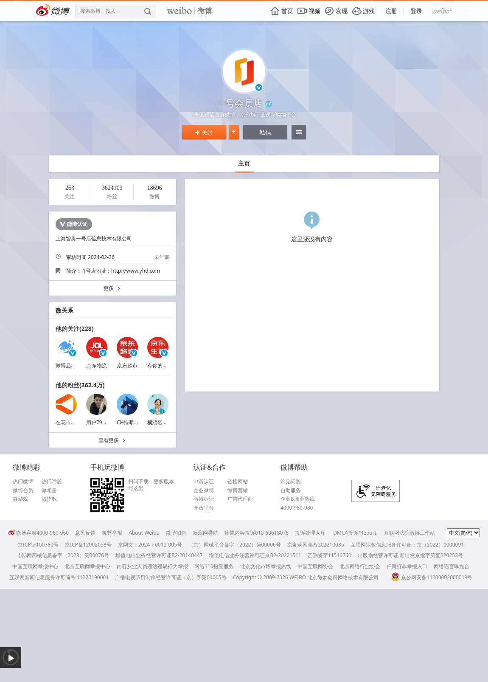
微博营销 (237, 490)
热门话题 (52, 481)
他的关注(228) (75, 328)
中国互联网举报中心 (35, 566)
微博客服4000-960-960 (38, 532)
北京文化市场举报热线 (265, 566)
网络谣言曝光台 (451, 566)
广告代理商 (240, 499)
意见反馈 (85, 532)
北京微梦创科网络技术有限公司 (343, 577)
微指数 (49, 499)
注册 (391, 11)
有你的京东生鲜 (165, 365)
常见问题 (290, 481)
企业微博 (204, 490)
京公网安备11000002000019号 (431, 577)
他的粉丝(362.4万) (80, 385)
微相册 (49, 490)
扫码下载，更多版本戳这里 (151, 484)
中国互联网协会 (315, 566)
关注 (204, 132)
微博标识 (204, 499)
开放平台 (204, 507)
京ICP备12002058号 (88, 544)
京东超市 (127, 365)
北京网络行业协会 (359, 566)
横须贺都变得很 (165, 422)
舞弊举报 (112, 532)
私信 (265, 132)
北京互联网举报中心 (87, 566)
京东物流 (97, 365)
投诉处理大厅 (310, 532)
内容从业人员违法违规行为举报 (152, 566)
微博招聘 (176, 532)
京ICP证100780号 (38, 544)
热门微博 (23, 481)
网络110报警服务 (214, 566)
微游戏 (20, 499)
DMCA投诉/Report (354, 532)
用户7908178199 (106, 422)
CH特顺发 (128, 422)
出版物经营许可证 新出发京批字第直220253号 (410, 555)
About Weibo (144, 532)
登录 (416, 11)
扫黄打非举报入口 (407, 566)
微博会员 (23, 490)
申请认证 (204, 481)
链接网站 (237, 481)
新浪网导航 (205, 532)
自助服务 (290, 490)
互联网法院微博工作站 (409, 532)
